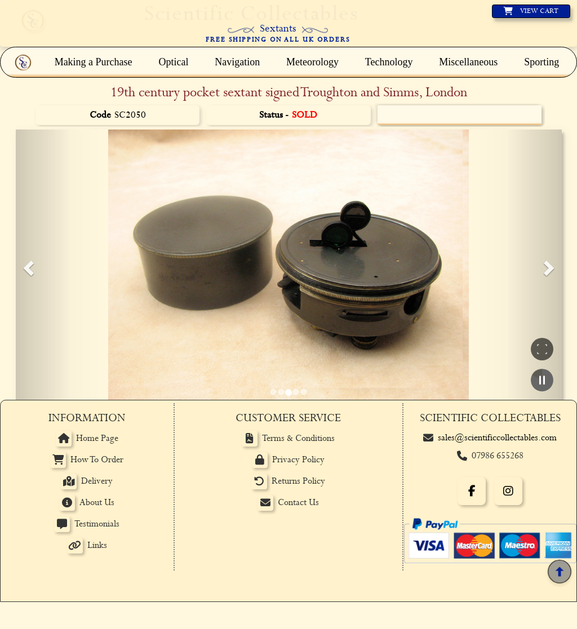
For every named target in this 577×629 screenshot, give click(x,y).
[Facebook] (472, 491)
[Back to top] (559, 571)
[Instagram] (508, 491)
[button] (27, 264)
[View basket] (531, 11)
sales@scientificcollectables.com (497, 438)
